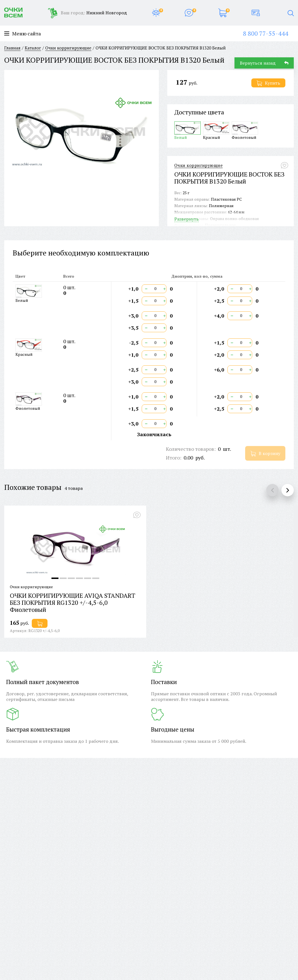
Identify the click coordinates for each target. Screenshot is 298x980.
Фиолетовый (245, 130)
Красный (216, 130)
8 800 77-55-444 (265, 33)
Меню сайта (22, 34)
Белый (187, 130)
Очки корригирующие (198, 165)
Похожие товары (33, 487)
